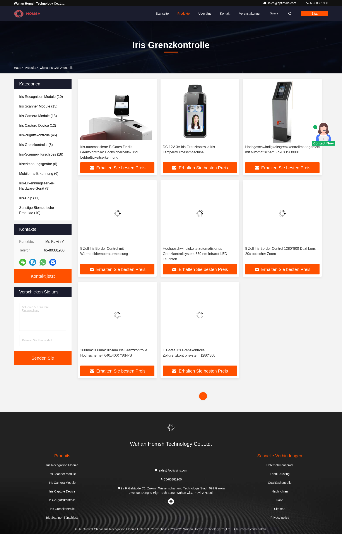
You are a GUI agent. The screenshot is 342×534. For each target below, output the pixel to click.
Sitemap (279, 509)
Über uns (204, 13)
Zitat (315, 13)
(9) (37, 185)
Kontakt (225, 13)
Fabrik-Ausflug (279, 474)
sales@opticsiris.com (280, 3)
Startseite (162, 13)
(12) (37, 125)
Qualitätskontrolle (279, 482)
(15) (38, 106)
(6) (38, 164)
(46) (38, 135)
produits (30, 67)
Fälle (279, 500)
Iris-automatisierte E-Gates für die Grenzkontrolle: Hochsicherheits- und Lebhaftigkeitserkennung (109, 152)
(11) (29, 198)
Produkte (184, 13)
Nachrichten (280, 491)
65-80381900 (317, 3)
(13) (38, 116)
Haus (17, 67)
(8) (36, 145)
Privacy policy (279, 517)
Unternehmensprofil (279, 465)
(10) (41, 97)
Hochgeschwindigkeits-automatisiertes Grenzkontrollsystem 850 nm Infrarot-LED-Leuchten (195, 254)
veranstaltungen (250, 13)
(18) (41, 154)
